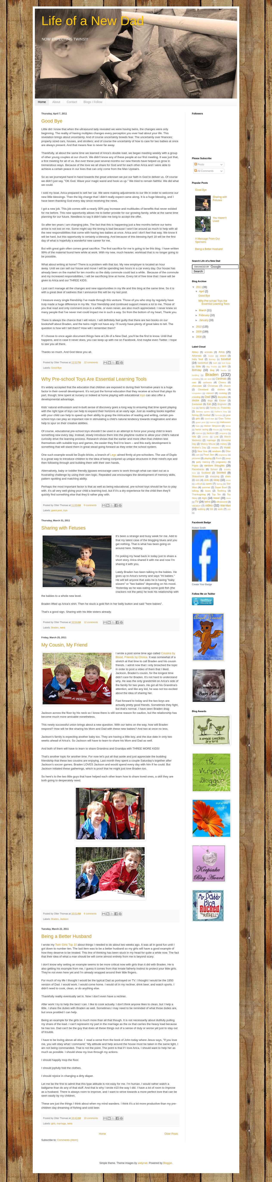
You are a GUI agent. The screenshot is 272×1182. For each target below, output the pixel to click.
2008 (199, 336)
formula (218, 415)
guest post (56, 510)
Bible (198, 366)
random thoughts (214, 465)
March (203, 310)
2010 (199, 326)
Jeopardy (223, 433)
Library (205, 437)
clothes (221, 389)
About (56, 102)
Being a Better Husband (66, 936)
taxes (208, 490)
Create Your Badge (202, 584)
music (227, 447)
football (207, 415)
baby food (197, 359)
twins (62, 627)
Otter (228, 451)
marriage (61, 1123)
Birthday (196, 370)
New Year (203, 451)
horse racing (202, 429)
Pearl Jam (209, 454)
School (214, 469)
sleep (216, 480)
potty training (203, 462)
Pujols (195, 465)
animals (209, 352)
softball (198, 484)
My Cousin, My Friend (64, 645)
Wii (211, 509)
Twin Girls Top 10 (66, 944)
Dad (207, 397)
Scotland (205, 472)
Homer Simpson (212, 426)
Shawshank (198, 476)
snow (228, 480)
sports (209, 483)
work (220, 509)
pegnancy (222, 455)
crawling (196, 397)
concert (210, 393)
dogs (210, 400)
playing (208, 458)
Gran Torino (224, 418)
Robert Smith (199, 527)
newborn (216, 451)
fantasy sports (203, 411)
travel (216, 498)
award (223, 355)
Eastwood (197, 404)
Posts (199, 164)
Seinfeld (221, 472)
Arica (221, 352)
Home (42, 102)
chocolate (197, 386)
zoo (229, 509)
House (216, 429)
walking (201, 509)
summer (206, 487)
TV (196, 501)
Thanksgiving (199, 494)
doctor (195, 400)
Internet (198, 433)
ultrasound (221, 501)
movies (215, 447)
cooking (223, 393)
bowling (195, 375)
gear (228, 415)
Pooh (218, 458)
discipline (222, 397)
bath (215, 363)
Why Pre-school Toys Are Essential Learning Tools (94, 379)
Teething (221, 490)
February (204, 315)
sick (198, 480)
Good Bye (51, 121)
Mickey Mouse (208, 444)
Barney (212, 359)
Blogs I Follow (92, 102)
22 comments (91, 362)
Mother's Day (199, 447)
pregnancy (221, 462)
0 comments (90, 505)
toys (142, 395)
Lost (216, 436)
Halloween (225, 422)
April (202, 291)
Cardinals (221, 378)
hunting (227, 429)
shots (228, 476)
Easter (222, 400)
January (204, 320)
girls (53, 1123)
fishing (195, 415)
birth (224, 366)
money (223, 444)
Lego (113, 454)
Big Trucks (212, 366)
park (198, 455)
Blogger (167, 1163)
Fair (194, 408)
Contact (72, 102)
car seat (208, 379)
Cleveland (203, 389)
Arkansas (197, 355)
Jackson (64, 919)
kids (194, 436)
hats (198, 426)
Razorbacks (198, 469)
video (209, 505)
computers (197, 393)
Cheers (222, 382)
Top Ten (216, 494)
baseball (226, 359)
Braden (55, 627)
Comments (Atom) (67, 1140)
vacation (196, 505)
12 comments (91, 622)
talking (195, 490)
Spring (219, 484)
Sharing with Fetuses (63, 528)
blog (212, 370)
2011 (199, 287)
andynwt (142, 1163)
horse (228, 426)
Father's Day (221, 411)
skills (206, 480)
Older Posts (171, 1133)
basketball (203, 363)
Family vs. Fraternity (220, 407)
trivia (228, 498)
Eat (209, 404)
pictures (196, 458)
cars (194, 382)
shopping (214, 476)
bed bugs (226, 363)
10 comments (91, 1118)
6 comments (90, 913)
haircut (213, 422)
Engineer (222, 404)
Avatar (211, 356)
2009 (199, 331)
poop (228, 458)
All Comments (203, 170)
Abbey (195, 352)
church (227, 386)
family (202, 407)
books (223, 370)
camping (196, 379)
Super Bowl (221, 487)
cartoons (207, 382)
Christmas (213, 386)
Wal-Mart (225, 505)
